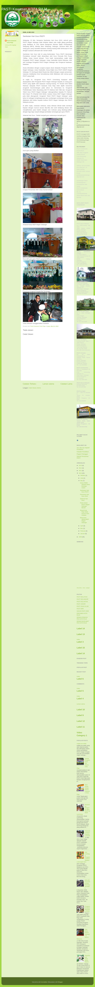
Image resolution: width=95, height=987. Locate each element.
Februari (83, 531)
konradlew (44, 982)
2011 (80, 470)
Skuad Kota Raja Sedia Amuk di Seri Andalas (84, 513)
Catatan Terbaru (29, 384)
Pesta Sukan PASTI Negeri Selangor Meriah (85, 505)
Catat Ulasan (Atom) (35, 388)
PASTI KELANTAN (82, 601)
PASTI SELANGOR (82, 599)
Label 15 (81, 648)
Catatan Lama (66, 384)
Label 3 (80, 642)
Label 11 (81, 727)
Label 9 (80, 715)
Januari (82, 533)
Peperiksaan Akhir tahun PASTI (87, 959)
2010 (80, 473)
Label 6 (80, 679)
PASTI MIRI (80, 608)
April (81, 526)
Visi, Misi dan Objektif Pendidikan (83, 448)
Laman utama (48, 384)
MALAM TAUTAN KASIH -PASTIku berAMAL (87, 884)
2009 (80, 537)
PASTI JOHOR (81, 604)
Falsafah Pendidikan (83, 451)
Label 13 (81, 634)
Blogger (60, 982)
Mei (81, 480)
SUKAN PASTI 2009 (83, 611)
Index (78, 639)
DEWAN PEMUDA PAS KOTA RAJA (82, 618)
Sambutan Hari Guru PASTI (84, 491)
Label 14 (81, 628)
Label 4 (80, 698)
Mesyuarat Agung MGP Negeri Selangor (84, 520)
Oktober (83, 475)
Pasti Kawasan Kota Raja (11, 41)
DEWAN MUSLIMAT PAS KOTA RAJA (83, 622)
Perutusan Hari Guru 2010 (84, 495)
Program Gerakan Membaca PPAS (87, 909)
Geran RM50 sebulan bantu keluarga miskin (85, 485)
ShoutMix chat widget (83, 588)
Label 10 (81, 709)
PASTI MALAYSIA (82, 597)
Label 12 (81, 721)
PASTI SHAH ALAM (82, 606)
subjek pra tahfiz (81, 743)
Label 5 (80, 691)
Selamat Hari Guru (84, 499)
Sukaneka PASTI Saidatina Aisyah (87, 833)
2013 (80, 465)
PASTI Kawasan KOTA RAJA (24, 9)
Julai (82, 478)
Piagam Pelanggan (82, 454)
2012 (80, 468)
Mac (81, 528)
